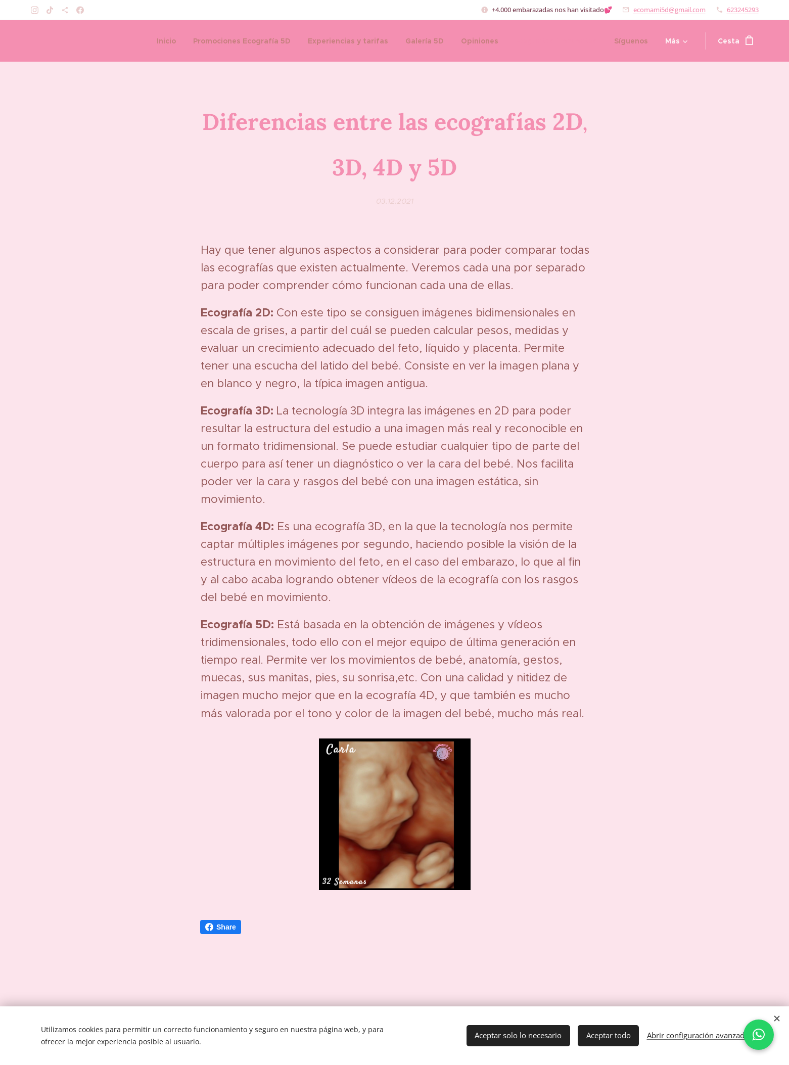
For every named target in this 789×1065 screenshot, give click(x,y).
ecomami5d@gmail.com (669, 9)
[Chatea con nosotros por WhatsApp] (759, 1035)
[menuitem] (166, 41)
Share (220, 927)
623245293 (743, 9)
